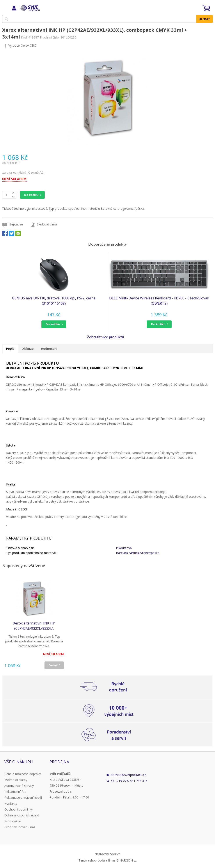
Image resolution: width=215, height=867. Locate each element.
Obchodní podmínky (18, 809)
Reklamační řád (15, 792)
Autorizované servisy (19, 786)
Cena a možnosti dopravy (22, 774)
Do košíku (31, 195)
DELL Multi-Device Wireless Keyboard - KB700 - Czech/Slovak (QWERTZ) (159, 301)
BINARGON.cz (126, 860)
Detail (53, 665)
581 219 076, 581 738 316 (129, 781)
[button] (53, 324)
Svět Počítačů (29, 8)
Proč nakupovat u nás (19, 827)
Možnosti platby (15, 780)
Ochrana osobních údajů (21, 815)
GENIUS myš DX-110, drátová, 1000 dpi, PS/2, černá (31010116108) (54, 301)
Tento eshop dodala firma (96, 860)
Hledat (204, 19)
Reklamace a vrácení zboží (23, 797)
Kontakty (10, 803)
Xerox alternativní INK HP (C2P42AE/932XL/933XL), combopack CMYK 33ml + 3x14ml (34, 626)
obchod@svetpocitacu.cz (128, 775)
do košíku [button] (53, 324)
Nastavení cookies (107, 854)
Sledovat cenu (47, 224)
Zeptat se (16, 224)
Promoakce (12, 821)
